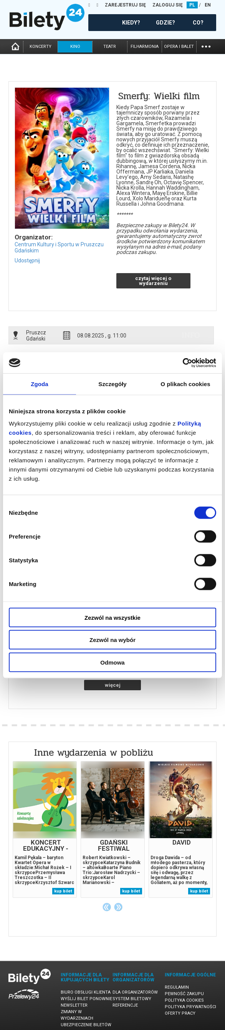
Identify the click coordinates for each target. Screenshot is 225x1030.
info (191, 335)
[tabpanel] (45, 829)
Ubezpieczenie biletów (86, 1024)
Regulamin (177, 987)
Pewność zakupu (184, 993)
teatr (109, 46)
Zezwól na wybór (112, 640)
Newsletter (74, 1005)
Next (118, 907)
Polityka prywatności (190, 1006)
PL (192, 5)
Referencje (125, 1005)
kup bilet (63, 891)
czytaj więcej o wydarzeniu (153, 280)
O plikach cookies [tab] (185, 384)
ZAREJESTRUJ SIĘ (125, 5)
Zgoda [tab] (39, 384)
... (206, 46)
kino (75, 46)
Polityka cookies (184, 1000)
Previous (107, 907)
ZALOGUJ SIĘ (167, 5)
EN (208, 5)
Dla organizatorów (135, 992)
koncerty (40, 46)
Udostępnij (27, 260)
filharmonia (145, 46)
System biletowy (131, 998)
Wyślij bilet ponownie (86, 998)
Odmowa (112, 662)
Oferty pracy (180, 1013)
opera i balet (179, 46)
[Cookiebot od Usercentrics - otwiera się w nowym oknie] (182, 363)
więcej (113, 685)
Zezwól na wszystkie (112, 617)
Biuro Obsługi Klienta (86, 992)
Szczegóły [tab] (112, 384)
